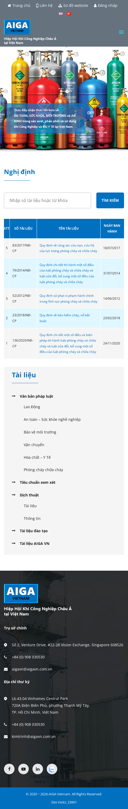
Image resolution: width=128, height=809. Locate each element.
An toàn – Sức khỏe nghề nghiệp (52, 419)
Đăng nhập (105, 5)
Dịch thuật (29, 494)
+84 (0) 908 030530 (28, 656)
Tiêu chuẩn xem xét (37, 482)
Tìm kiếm (110, 200)
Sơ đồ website (73, 5)
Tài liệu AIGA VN (34, 543)
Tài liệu (30, 505)
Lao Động (32, 406)
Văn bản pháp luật (36, 396)
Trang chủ (19, 5)
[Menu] (121, 32)
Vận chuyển (34, 444)
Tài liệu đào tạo (34, 530)
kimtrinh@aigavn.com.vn (34, 736)
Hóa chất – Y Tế (37, 457)
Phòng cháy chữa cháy (43, 469)
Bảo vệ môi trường (40, 432)
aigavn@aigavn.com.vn (32, 669)
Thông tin (32, 518)
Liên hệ (44, 5)
